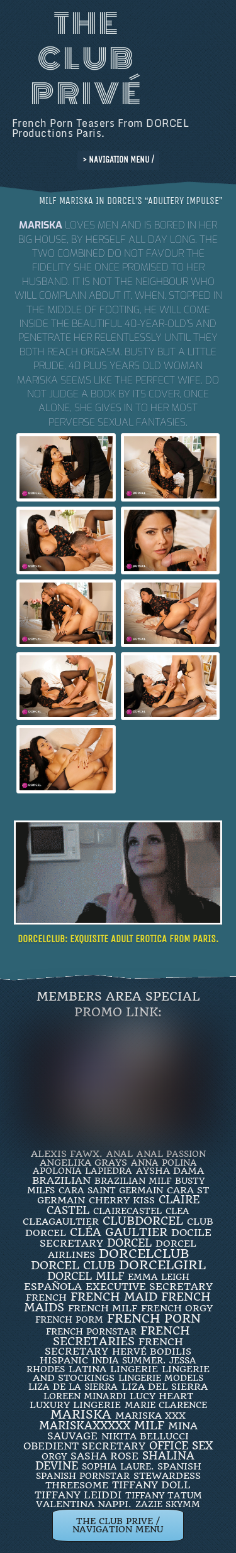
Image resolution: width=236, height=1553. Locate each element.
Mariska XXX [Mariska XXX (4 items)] (150, 1415)
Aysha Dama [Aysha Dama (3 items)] (170, 1170)
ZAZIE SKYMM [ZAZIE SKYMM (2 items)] (167, 1504)
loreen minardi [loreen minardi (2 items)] (84, 1396)
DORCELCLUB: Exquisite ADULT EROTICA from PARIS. (118, 939)
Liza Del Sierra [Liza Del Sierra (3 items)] (164, 1386)
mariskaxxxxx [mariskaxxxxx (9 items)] (84, 1425)
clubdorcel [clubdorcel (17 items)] (143, 1220)
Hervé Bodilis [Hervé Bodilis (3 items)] (151, 1351)
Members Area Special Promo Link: (118, 1004)
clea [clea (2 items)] (177, 1211)
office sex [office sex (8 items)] (181, 1445)
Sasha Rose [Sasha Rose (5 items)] (104, 1456)
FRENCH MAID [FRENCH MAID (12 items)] (113, 1297)
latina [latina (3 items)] (87, 1369)
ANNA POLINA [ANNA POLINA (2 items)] (164, 1163)
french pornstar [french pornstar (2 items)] (91, 1331)
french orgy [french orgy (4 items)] (177, 1308)
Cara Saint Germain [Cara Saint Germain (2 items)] (111, 1190)
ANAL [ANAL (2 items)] (119, 1154)
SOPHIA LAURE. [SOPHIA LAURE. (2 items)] (118, 1466)
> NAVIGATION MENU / (118, 159)
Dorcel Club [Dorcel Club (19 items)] (73, 1265)
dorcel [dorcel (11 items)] (129, 1243)
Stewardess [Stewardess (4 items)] (167, 1475)
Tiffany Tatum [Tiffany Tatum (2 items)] (163, 1495)
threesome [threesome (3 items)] (76, 1485)
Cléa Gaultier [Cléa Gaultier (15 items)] (118, 1232)
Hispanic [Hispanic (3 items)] (64, 1360)
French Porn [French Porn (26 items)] (154, 1318)
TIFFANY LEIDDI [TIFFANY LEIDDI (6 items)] (78, 1495)
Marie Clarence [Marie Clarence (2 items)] (166, 1405)
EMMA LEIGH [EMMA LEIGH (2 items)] (158, 1277)
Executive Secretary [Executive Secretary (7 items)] (149, 1286)
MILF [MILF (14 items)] (149, 1425)
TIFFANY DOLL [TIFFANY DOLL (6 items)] (151, 1485)
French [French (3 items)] (46, 1297)
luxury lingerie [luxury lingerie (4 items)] (75, 1405)
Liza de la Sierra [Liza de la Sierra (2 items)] (73, 1387)
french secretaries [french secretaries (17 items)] (121, 1336)
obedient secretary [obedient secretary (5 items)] (84, 1446)
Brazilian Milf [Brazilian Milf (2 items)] (132, 1181)
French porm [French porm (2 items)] (69, 1319)
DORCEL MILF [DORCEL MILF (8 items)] (85, 1276)
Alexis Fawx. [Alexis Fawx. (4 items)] (67, 1153)
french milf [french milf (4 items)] (102, 1308)
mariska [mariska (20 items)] (80, 1415)
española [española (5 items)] (53, 1286)
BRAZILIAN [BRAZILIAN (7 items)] (61, 1180)
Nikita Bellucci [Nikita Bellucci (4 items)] (145, 1436)
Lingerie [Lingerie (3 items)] (134, 1369)
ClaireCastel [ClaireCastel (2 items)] (127, 1211)
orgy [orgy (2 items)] (54, 1456)
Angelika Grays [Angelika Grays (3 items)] (83, 1162)
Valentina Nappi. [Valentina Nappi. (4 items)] (84, 1504)
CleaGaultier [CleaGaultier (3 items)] (61, 1221)
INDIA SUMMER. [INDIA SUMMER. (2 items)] (129, 1360)
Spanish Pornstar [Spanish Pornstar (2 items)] (83, 1476)
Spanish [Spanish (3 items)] (179, 1466)
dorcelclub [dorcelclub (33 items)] (144, 1254)
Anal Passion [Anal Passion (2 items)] (171, 1154)
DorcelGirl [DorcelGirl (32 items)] (162, 1265)
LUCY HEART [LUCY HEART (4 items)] (161, 1396)
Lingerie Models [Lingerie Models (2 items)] (160, 1378)
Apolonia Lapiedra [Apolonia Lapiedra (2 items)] (82, 1171)
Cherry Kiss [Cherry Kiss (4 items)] (122, 1200)
